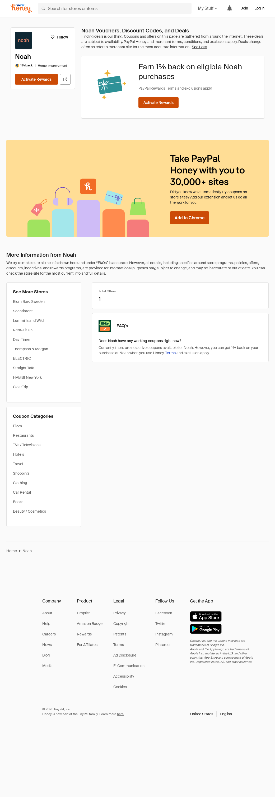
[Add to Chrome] (189, 217)
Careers (49, 634)
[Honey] (21, 8)
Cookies (120, 686)
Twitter (161, 623)
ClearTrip (20, 387)
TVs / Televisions (26, 445)
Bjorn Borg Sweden (29, 301)
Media (47, 665)
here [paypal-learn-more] (120, 714)
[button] (211, 714)
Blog (46, 655)
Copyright (121, 623)
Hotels (18, 454)
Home (11, 550)
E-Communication (129, 665)
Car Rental (22, 492)
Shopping (21, 473)
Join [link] (244, 8)
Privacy (119, 613)
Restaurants (23, 435)
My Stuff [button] (208, 8)
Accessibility (123, 676)
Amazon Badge (89, 623)
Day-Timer (22, 339)
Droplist (83, 613)
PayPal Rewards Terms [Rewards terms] (157, 88)
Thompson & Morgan (30, 349)
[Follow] (59, 37)
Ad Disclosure (124, 655)
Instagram (164, 634)
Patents (119, 634)
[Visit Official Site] (65, 79)
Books (18, 501)
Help (46, 623)
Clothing (20, 482)
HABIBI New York (27, 377)
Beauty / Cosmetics (29, 511)
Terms (118, 644)
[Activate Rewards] (36, 79)
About (47, 613)
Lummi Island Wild (28, 320)
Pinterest (163, 644)
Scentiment (23, 311)
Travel (18, 463)
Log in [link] (259, 8)
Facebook (163, 613)
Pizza (17, 426)
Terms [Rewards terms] (170, 353)
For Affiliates (87, 644)
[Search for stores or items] (115, 8)
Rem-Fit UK (23, 330)
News (47, 644)
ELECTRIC (22, 358)
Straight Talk (23, 368)
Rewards (84, 634)
